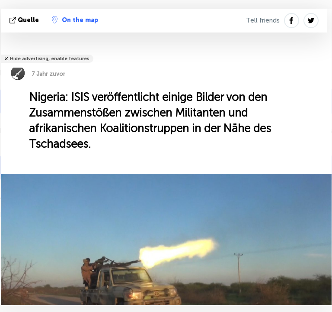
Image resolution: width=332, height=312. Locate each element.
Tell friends (263, 20)
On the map (75, 20)
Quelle (25, 20)
